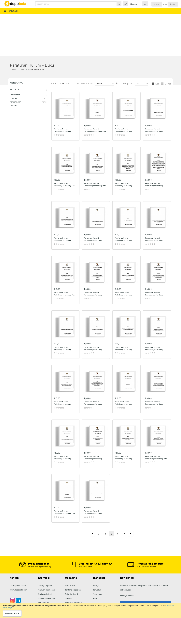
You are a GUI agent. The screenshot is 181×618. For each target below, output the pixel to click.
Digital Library (43, 602)
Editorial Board (71, 594)
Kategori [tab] (14, 89)
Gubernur (14, 105)
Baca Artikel (70, 585)
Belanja (96, 585)
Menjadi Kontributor (73, 602)
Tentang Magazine (73, 590)
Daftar (173, 4)
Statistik (68, 598)
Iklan (95, 598)
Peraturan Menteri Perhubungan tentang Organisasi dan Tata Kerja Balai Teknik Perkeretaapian (95, 350)
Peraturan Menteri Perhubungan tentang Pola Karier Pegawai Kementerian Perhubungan (65, 514)
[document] (90, 611)
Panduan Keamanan (46, 590)
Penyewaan (97, 594)
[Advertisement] (90, 35)
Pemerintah (15, 94)
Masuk (157, 4)
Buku (22, 69)
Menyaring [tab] (16, 82)
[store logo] (17, 3)
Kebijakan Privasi (44, 594)
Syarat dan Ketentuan (46, 598)
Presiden (13, 98)
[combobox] (71, 4)
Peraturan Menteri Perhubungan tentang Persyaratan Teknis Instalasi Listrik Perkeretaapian (95, 459)
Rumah (13, 69)
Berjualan (97, 590)
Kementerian (15, 102)
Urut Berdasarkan (84, 83)
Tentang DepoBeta (45, 585)
